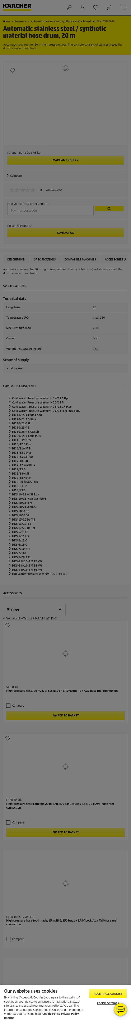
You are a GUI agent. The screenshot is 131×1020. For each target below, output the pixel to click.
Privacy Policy (70, 1014)
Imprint (9, 1018)
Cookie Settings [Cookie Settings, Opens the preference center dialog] (108, 1003)
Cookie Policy (51, 1014)
